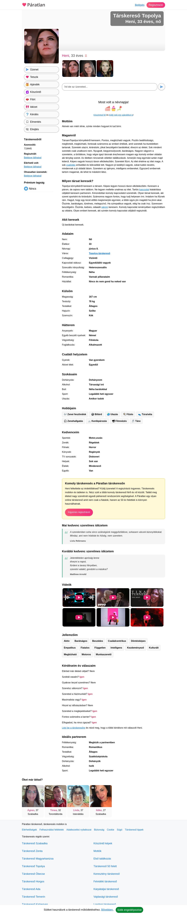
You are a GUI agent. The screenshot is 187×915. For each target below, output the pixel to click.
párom (104, 207)
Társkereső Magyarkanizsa (37, 858)
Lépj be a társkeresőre (73, 728)
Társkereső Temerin (33, 896)
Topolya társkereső (99, 253)
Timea (53, 810)
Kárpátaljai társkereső (106, 889)
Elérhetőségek (29, 829)
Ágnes (30, 810)
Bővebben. (107, 909)
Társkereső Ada (31, 889)
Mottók (97, 851)
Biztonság (99, 829)
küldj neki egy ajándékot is (121, 115)
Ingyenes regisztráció (79, 512)
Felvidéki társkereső (105, 881)
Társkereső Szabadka (34, 843)
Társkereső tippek (134, 829)
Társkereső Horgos (33, 881)
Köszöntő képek (103, 843)
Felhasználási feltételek (51, 829)
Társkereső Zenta (32, 851)
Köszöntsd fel (100, 115)
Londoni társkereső (105, 904)
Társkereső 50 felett (105, 866)
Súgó (119, 829)
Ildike (99, 810)
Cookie (110, 829)
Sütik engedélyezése (129, 909)
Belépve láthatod (32, 157)
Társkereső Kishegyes (35, 904)
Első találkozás (102, 858)
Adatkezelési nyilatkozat (78, 829)
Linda (76, 810)
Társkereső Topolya (33, 866)
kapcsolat (144, 189)
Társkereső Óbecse (33, 873)
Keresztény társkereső (107, 873)
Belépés (139, 5)
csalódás (70, 165)
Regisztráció (155, 5)
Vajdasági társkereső (106, 896)
